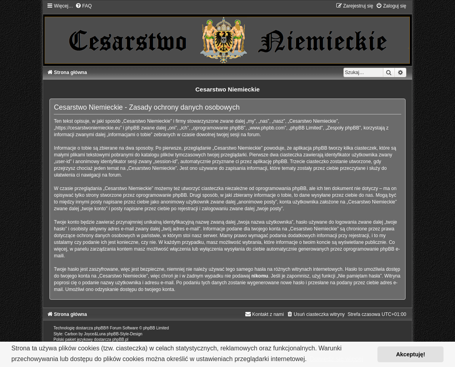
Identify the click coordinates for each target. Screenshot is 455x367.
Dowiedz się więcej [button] (336, 359)
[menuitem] (83, 6)
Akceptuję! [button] (410, 354)
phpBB (100, 328)
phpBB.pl (120, 339)
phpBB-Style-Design (124, 334)
